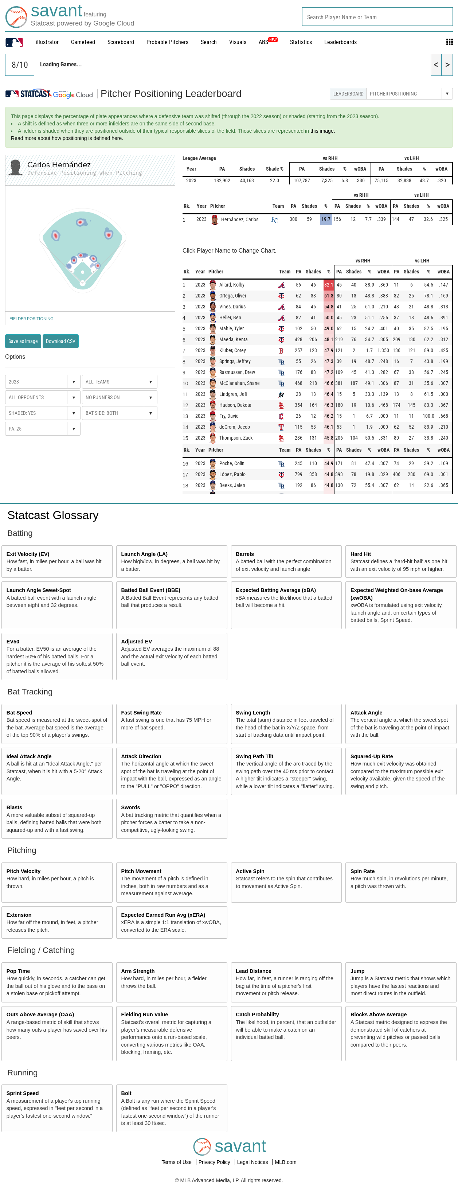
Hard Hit (361, 554)
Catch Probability (257, 1014)
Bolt (126, 1093)
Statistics (301, 42)
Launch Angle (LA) (144, 554)
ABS (268, 42)
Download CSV (60, 341)
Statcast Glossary (53, 515)
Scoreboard (120, 42)
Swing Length (253, 713)
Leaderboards (340, 42)
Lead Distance (253, 971)
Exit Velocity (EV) (28, 554)
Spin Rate (363, 871)
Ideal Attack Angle (29, 756)
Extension (19, 915)
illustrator (47, 42)
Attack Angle (366, 713)
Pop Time (18, 971)
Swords (130, 807)
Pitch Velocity (24, 871)
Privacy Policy (215, 1162)
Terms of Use (177, 1162)
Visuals (237, 42)
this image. (322, 131)
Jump (357, 971)
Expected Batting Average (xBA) (276, 590)
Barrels (245, 554)
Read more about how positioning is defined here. (67, 138)
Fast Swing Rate (141, 713)
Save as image (23, 341)
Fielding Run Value (144, 1014)
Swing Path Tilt (254, 756)
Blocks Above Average (379, 1014)
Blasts (14, 807)
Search (209, 42)
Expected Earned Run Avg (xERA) (163, 915)
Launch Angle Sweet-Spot (39, 590)
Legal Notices (253, 1162)
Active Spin (250, 871)
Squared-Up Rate (372, 756)
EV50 (13, 641)
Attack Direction (141, 756)
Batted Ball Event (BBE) (150, 590)
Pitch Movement (141, 871)
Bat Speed (19, 713)
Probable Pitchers (167, 42)
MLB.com (285, 1162)
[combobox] (377, 16)
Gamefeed (83, 42)
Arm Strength (138, 971)
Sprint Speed (23, 1093)
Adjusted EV (136, 641)
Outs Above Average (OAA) (40, 1014)
